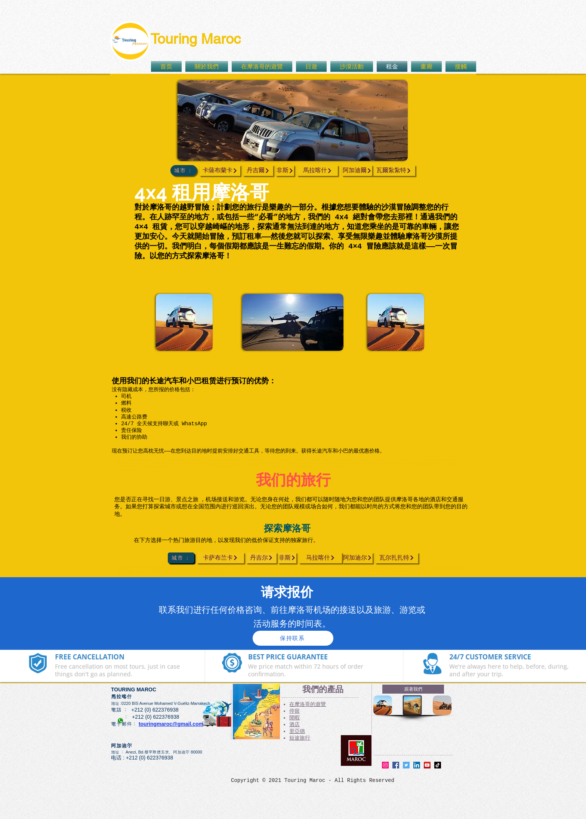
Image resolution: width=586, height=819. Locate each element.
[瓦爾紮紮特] (393, 170)
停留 (294, 711)
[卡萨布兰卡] (220, 557)
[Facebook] (395, 765)
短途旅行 (299, 738)
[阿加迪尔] (357, 557)
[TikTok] (437, 765)
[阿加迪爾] (357, 170)
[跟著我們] (413, 689)
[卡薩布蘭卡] (220, 170)
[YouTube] (427, 765)
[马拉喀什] (320, 557)
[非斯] (285, 170)
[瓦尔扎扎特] (396, 557)
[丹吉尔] (261, 557)
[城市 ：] (183, 170)
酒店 (294, 725)
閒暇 (294, 718)
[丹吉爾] (258, 170)
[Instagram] (385, 765)
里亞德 (297, 731)
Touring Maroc (196, 39)
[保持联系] (293, 638)
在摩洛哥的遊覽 (307, 704)
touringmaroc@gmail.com (171, 724)
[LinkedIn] (416, 765)
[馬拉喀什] (317, 170)
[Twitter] (406, 765)
